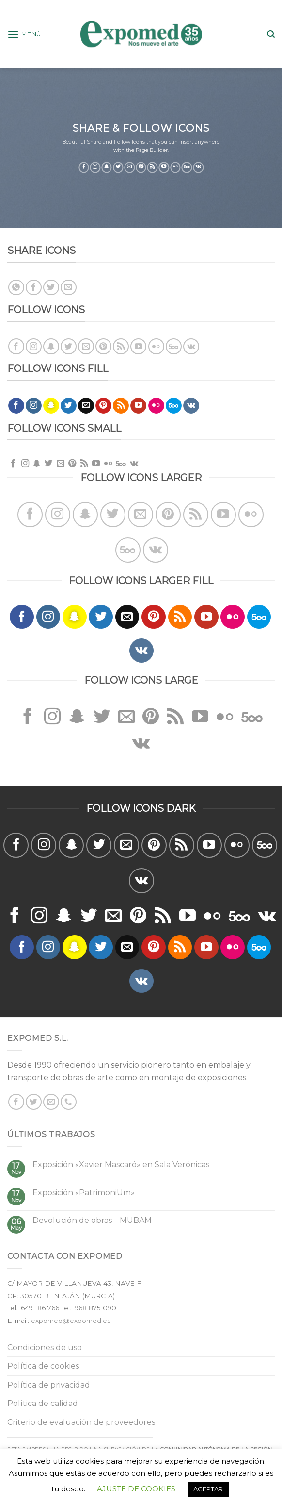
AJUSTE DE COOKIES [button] (136, 1488)
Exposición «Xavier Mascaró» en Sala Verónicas (120, 1164)
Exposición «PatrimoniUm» (83, 1192)
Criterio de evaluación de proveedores (81, 1422)
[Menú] (24, 34)
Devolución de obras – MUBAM (92, 1220)
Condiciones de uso (44, 1347)
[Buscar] (271, 34)
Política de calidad (42, 1403)
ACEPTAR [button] (208, 1489)
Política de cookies (43, 1366)
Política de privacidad (48, 1384)
